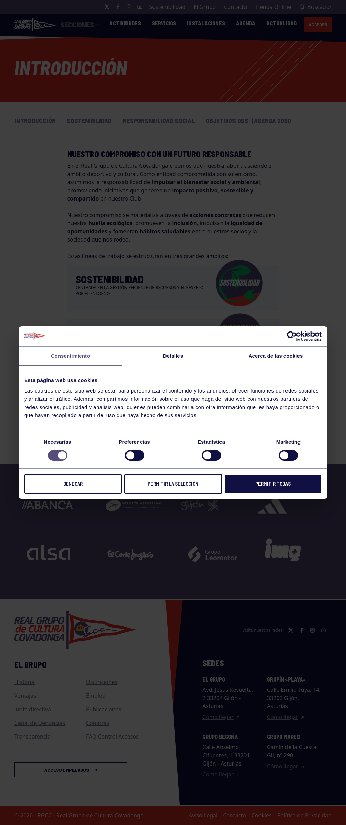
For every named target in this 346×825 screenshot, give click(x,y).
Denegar (73, 484)
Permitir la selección (173, 484)
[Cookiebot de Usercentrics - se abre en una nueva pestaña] (292, 336)
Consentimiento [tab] (70, 356)
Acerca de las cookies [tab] (276, 356)
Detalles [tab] (173, 356)
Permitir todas (273, 484)
